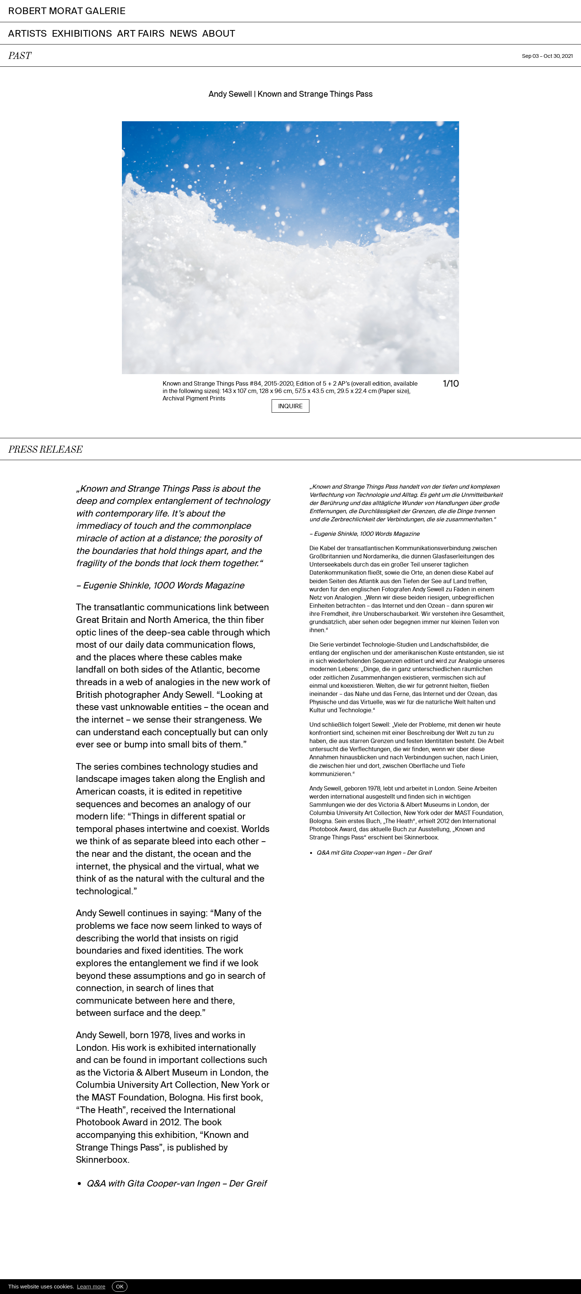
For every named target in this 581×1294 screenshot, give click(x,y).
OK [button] (119, 1286)
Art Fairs (141, 33)
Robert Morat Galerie (66, 11)
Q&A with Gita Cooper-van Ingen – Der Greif (176, 1183)
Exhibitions (82, 33)
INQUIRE (290, 406)
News (183, 33)
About (218, 33)
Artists (27, 33)
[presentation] (148, 252)
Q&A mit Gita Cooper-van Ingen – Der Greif (373, 852)
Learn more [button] (91, 1286)
